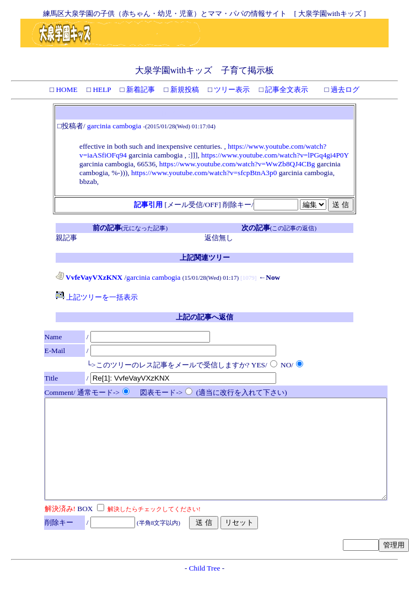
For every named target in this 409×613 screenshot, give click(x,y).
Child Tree (204, 588)
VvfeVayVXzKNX (89, 277)
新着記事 (140, 89)
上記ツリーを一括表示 (97, 297)
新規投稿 (183, 89)
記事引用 (148, 204)
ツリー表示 (231, 89)
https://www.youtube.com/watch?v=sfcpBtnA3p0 (204, 173)
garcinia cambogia (114, 126)
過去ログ (344, 89)
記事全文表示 (285, 89)
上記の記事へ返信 (204, 317)
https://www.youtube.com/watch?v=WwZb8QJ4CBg (237, 164)
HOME (66, 89)
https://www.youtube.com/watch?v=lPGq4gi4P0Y (275, 155)
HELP (101, 89)
